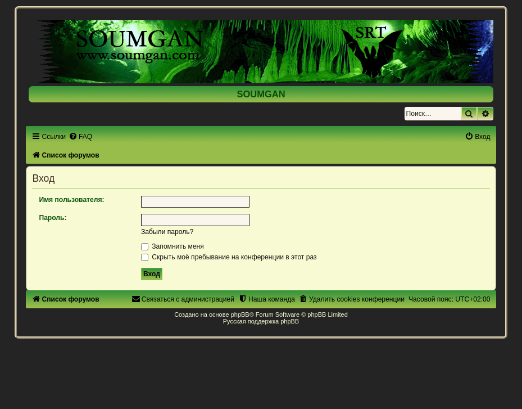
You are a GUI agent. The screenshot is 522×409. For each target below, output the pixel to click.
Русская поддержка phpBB (261, 321)
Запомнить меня (172, 246)
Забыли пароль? (167, 232)
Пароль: (52, 218)
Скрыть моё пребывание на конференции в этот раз (229, 257)
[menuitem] (80, 137)
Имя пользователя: (71, 200)
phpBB (240, 314)
